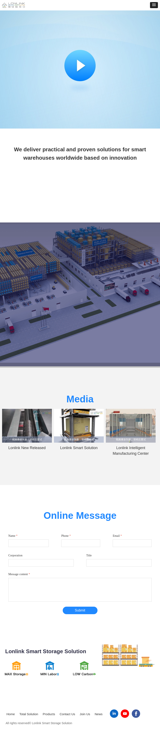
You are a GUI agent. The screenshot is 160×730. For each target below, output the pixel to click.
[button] (154, 5)
